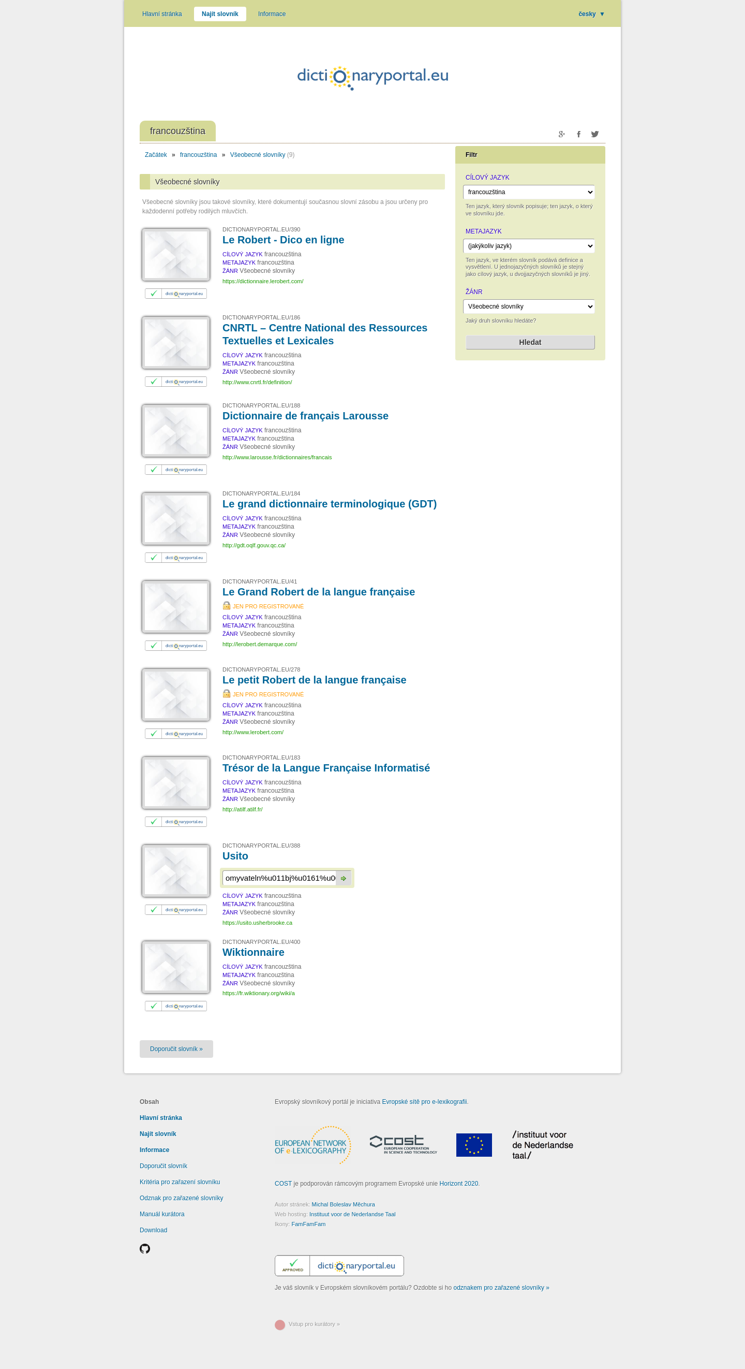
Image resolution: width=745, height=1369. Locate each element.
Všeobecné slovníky (258, 154)
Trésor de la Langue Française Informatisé (326, 768)
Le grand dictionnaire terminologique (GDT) (329, 503)
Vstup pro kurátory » (314, 1324)
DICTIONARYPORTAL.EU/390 (261, 229)
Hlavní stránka (162, 14)
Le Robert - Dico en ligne (283, 239)
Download (153, 1230)
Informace (272, 14)
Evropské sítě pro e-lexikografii (424, 1101)
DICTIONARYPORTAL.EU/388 (261, 845)
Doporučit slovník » (176, 1049)
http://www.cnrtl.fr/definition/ (257, 382)
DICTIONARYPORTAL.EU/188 (261, 405)
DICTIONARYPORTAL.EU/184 (261, 493)
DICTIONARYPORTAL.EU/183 (261, 757)
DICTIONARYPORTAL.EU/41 (259, 581)
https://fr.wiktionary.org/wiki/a (258, 993)
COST (283, 1183)
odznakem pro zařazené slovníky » (501, 1287)
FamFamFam (308, 1224)
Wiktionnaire (253, 952)
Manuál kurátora (162, 1214)
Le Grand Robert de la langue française (318, 592)
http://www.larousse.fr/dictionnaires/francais (277, 457)
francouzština (198, 154)
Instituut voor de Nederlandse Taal (352, 1214)
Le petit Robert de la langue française (314, 680)
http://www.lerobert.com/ (253, 732)
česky (591, 14)
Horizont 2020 (459, 1183)
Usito (235, 856)
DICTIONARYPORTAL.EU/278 (261, 669)
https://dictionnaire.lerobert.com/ (263, 281)
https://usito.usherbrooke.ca (257, 923)
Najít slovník (220, 14)
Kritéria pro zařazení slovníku (180, 1182)
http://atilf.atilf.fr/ (242, 809)
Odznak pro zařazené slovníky (181, 1198)
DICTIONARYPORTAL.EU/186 (261, 317)
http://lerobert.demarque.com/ (259, 644)
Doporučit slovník (163, 1166)
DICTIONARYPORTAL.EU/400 (261, 942)
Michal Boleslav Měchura (343, 1204)
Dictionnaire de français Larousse (305, 415)
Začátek (156, 154)
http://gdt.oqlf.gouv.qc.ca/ (254, 545)
